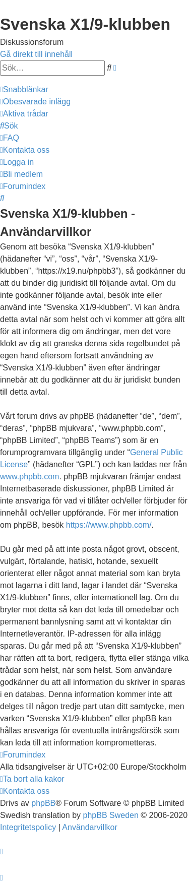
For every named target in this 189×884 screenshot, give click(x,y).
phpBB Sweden (111, 815)
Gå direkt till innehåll (36, 54)
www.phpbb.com (29, 476)
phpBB (43, 803)
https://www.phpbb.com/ (109, 525)
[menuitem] (35, 101)
